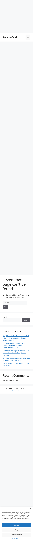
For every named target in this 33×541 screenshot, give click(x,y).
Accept (16, 525)
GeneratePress (16, 391)
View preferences (16, 534)
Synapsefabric (10, 37)
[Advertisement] (16, 16)
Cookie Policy (15, 539)
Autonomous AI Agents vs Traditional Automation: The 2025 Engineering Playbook (16, 353)
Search (5, 317)
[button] (30, 509)
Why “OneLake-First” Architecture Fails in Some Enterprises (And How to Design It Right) (16, 338)
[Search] (5, 307)
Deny (16, 530)
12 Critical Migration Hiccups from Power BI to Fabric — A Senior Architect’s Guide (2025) (14, 345)
